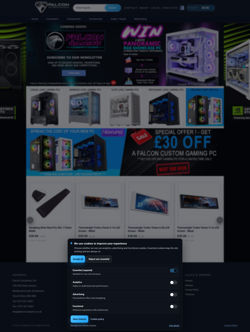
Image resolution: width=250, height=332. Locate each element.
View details (174, 326)
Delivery (189, 285)
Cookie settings (231, 325)
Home (35, 19)
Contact (131, 8)
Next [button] (218, 54)
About (144, 8)
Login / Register (164, 8)
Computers (53, 19)
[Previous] (30, 220)
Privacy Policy (192, 289)
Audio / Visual (118, 19)
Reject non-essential (99, 259)
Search (113, 7)
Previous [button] (32, 54)
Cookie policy (97, 319)
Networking (140, 19)
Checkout (189, 294)
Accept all (78, 259)
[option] (125, 54)
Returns (189, 280)
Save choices (79, 319)
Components (74, 19)
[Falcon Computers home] (52, 8)
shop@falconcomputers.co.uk (27, 311)
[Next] (220, 220)
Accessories (95, 19)
